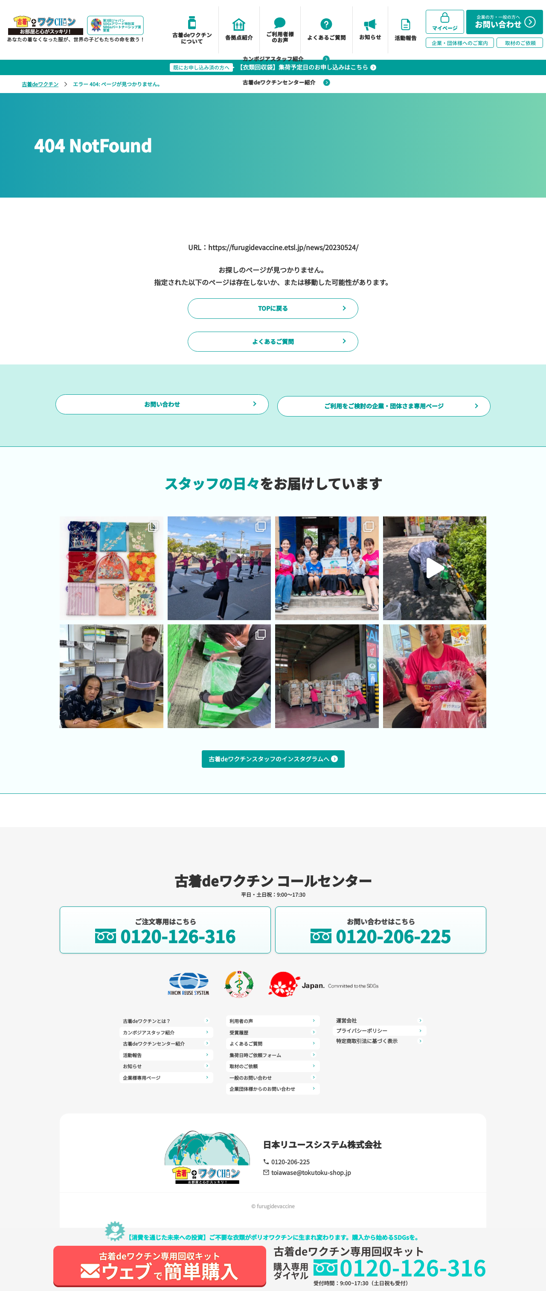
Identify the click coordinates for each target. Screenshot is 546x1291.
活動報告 (166, 1051)
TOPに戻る (273, 313)
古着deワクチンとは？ (166, 1020)
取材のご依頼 (273, 1051)
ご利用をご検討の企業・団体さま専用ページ (384, 431)
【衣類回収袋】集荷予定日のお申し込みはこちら (273, 67)
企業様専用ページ (166, 1072)
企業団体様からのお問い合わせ (273, 1072)
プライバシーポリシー (379, 1020)
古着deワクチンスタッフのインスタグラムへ (273, 792)
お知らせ (166, 1061)
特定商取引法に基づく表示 (379, 1031)
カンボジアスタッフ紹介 (166, 1031)
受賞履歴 (273, 1020)
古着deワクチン (40, 83)
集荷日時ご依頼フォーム (273, 1041)
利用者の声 (166, 1086)
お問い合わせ (162, 431)
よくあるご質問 (273, 356)
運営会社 (273, 1082)
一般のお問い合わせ (273, 1061)
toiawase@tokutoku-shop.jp (301, 1171)
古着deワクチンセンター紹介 (166, 1041)
